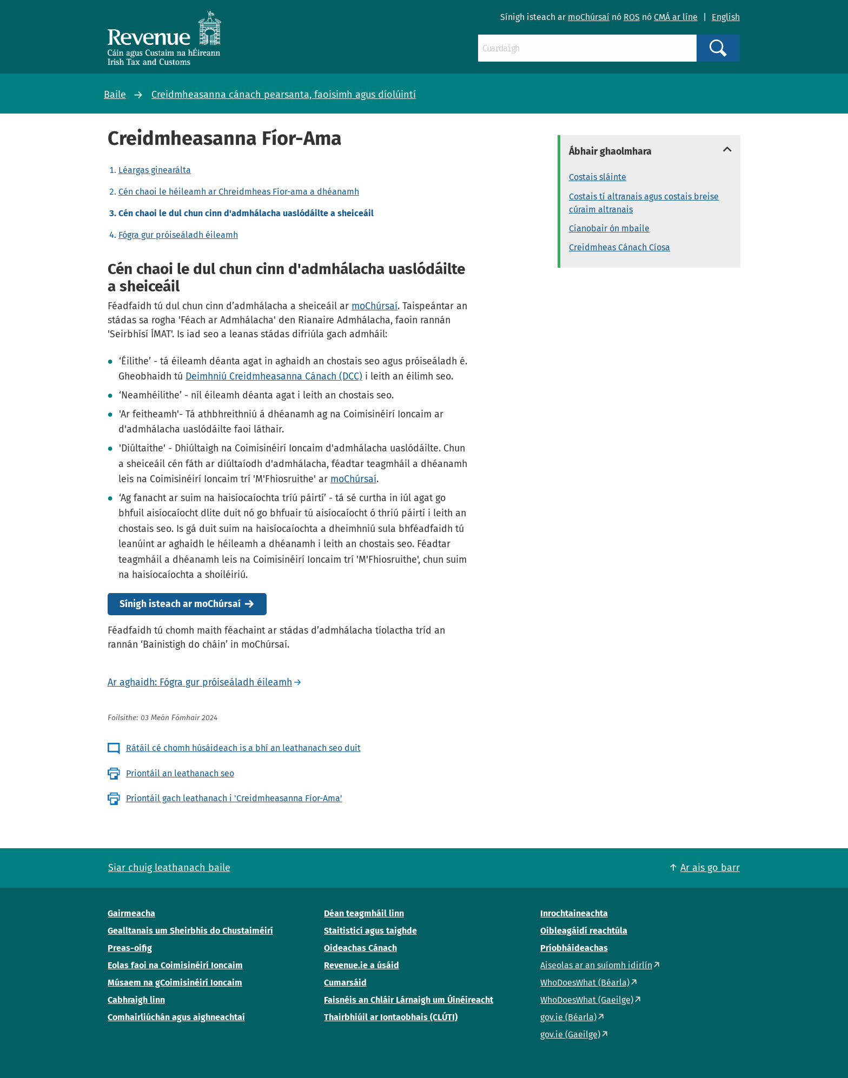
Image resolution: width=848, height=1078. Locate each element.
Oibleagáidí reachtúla (583, 931)
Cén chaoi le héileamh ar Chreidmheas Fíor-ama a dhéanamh (238, 192)
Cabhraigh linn (136, 1000)
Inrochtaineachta (574, 913)
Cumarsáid (345, 982)
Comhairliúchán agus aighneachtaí (176, 1017)
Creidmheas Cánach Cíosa (619, 247)
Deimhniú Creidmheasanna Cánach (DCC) (274, 376)
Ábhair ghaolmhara (610, 151)
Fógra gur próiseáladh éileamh (178, 235)
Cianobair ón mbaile (609, 228)
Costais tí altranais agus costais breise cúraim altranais (644, 203)
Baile (115, 95)
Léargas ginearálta (154, 170)
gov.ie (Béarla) (568, 1017)
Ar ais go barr (710, 868)
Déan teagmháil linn (364, 913)
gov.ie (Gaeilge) (570, 1034)
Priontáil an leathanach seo (180, 773)
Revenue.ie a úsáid (361, 965)
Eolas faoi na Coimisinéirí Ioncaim (175, 965)
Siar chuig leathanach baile (169, 868)
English (726, 17)
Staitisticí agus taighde (370, 931)
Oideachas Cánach (360, 948)
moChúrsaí (589, 17)
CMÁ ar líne (676, 17)
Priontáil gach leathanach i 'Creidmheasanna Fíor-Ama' (234, 798)
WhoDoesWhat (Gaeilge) (586, 1000)
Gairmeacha (131, 913)
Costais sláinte (597, 177)
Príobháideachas (574, 948)
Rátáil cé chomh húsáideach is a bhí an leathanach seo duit (243, 748)
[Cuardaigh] (587, 48)
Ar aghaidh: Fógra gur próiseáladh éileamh (200, 682)
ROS (632, 17)
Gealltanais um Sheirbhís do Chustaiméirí (190, 931)
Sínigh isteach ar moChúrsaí (180, 604)
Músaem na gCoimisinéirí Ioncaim (175, 982)
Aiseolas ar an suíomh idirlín (596, 965)
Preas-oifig (130, 948)
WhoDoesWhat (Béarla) (585, 982)
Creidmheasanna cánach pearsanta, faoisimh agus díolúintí (283, 95)
